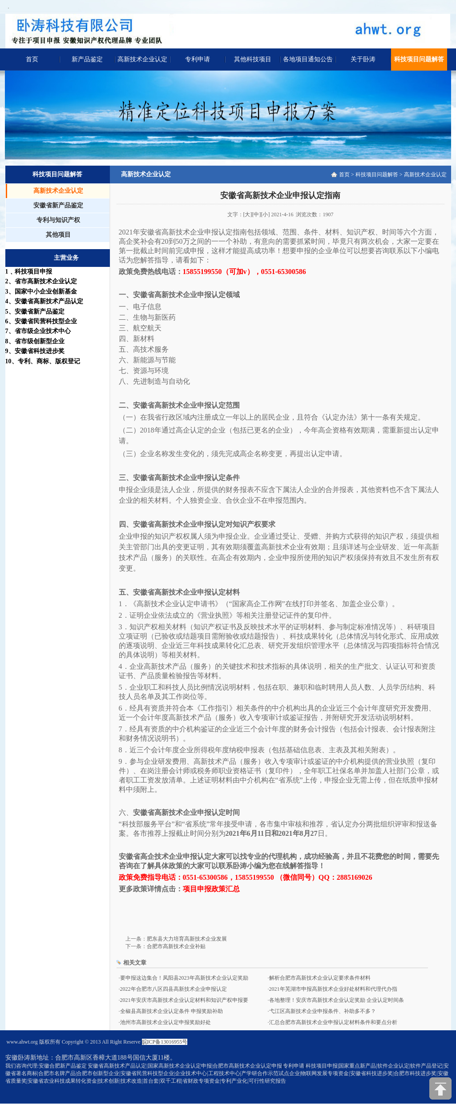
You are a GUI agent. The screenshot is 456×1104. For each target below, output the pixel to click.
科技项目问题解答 (419, 59)
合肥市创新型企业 (98, 1073)
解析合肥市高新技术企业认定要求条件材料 (320, 978)
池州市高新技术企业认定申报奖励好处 (165, 1022)
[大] (247, 214)
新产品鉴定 (87, 59)
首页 (32, 59)
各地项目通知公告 (308, 59)
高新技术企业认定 (142, 59)
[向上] (440, 1088)
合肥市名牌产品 (57, 1073)
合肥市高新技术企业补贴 (176, 946)
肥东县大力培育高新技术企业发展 (187, 939)
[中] (256, 214)
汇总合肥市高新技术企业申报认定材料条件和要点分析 (333, 1022)
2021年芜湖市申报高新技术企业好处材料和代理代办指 (333, 989)
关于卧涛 (363, 59)
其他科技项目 (252, 59)
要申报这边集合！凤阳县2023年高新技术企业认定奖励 (184, 978)
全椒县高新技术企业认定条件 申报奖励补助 (171, 1011)
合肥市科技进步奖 (415, 1073)
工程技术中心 (224, 1073)
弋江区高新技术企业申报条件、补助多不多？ (322, 1011)
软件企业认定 (393, 1066)
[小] (265, 214)
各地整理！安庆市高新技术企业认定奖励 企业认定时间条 (336, 1000)
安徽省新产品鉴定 (58, 205)
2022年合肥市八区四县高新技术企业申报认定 (173, 989)
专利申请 (197, 59)
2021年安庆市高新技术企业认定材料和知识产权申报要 (184, 1000)
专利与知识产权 (58, 220)
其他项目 (58, 234)
